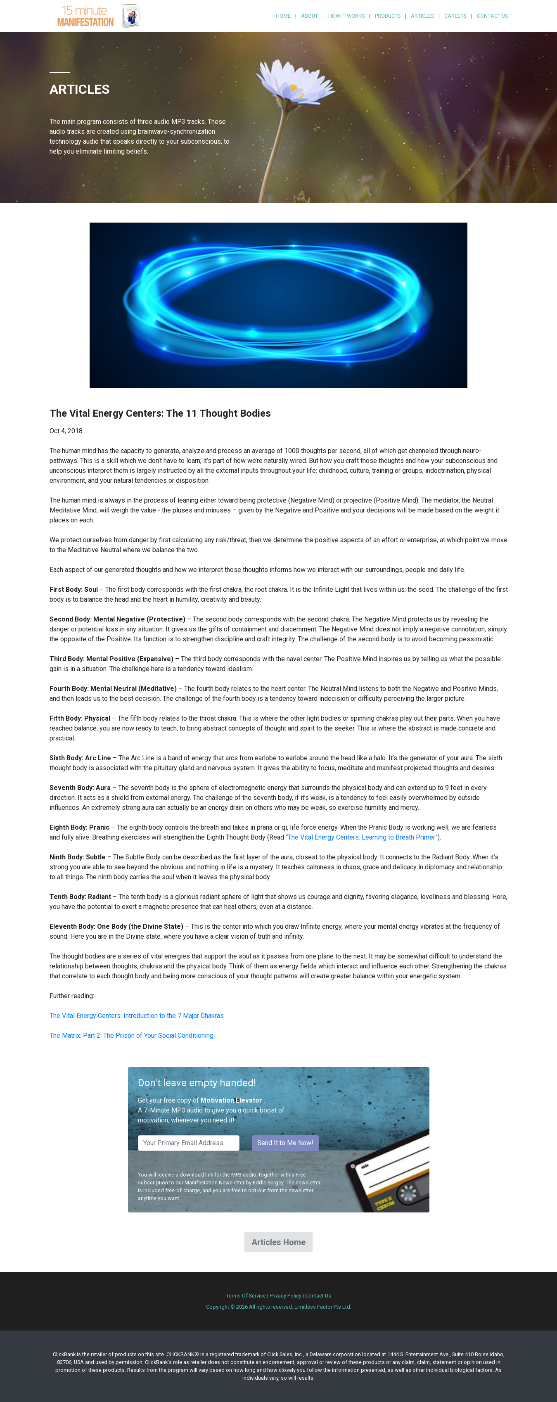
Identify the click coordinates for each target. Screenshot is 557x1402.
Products (388, 16)
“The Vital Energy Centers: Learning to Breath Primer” (362, 837)
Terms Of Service (246, 1296)
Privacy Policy (285, 1296)
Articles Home (278, 1242)
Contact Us (492, 16)
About (309, 16)
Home (283, 16)
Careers (455, 16)
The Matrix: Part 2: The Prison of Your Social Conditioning (131, 1035)
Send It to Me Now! (285, 1143)
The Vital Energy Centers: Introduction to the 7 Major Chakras (137, 1016)
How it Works (346, 16)
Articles (422, 16)
